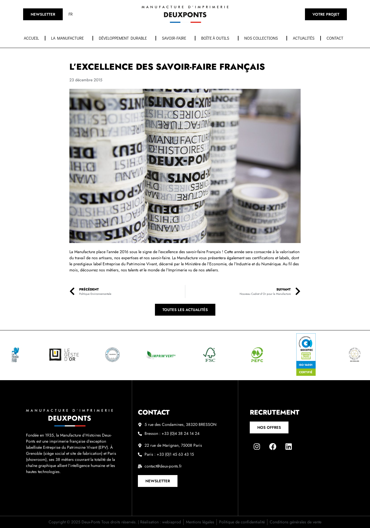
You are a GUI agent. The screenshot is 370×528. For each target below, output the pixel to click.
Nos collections (262, 38)
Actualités (303, 38)
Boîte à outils (216, 38)
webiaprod (171, 522)
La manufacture (69, 38)
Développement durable (124, 38)
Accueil (31, 38)
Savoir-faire (175, 38)
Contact (336, 38)
